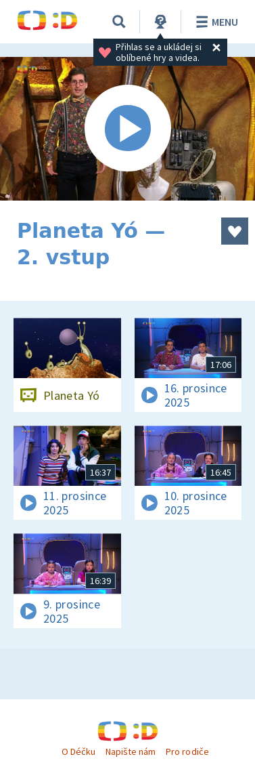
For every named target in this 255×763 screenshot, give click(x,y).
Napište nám (131, 751)
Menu (214, 22)
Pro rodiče (187, 751)
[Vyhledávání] (119, 21)
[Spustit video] (127, 129)
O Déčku (78, 751)
